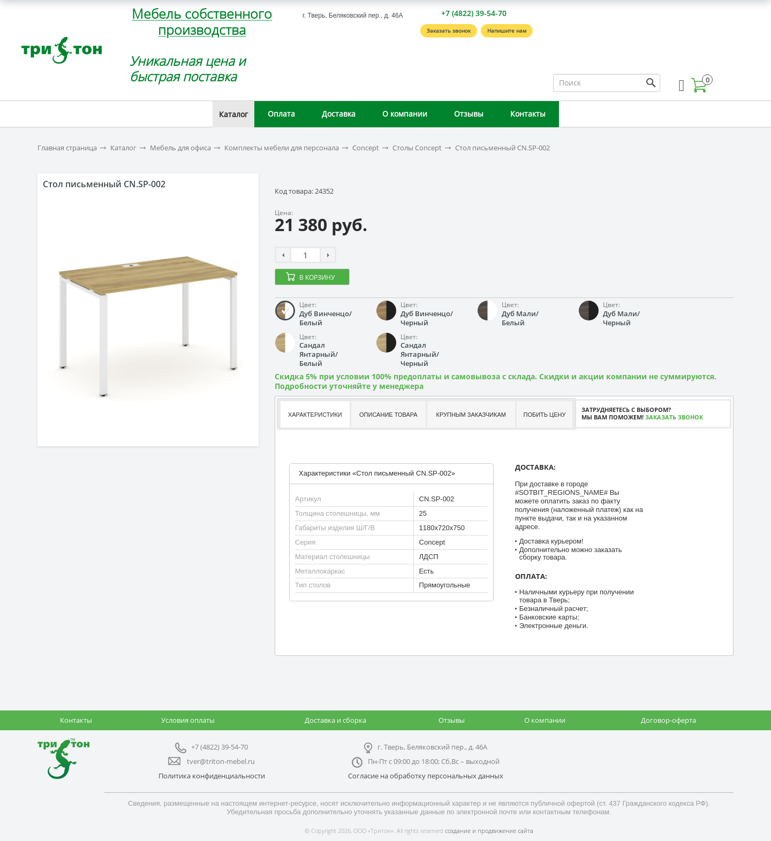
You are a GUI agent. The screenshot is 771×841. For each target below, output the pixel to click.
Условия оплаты (188, 720)
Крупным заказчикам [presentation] (470, 414)
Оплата (281, 114)
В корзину (317, 277)
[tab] (314, 414)
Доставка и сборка (335, 720)
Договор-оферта (668, 720)
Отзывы (468, 114)
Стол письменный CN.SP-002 (502, 147)
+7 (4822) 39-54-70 (474, 13)
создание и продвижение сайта (489, 831)
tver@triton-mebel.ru (221, 761)
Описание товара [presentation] (388, 414)
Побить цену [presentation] (545, 414)
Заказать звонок (449, 30)
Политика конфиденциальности (211, 776)
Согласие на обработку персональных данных (425, 776)
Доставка (339, 114)
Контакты (528, 114)
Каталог (233, 114)
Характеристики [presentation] (315, 414)
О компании (404, 114)
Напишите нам (506, 30)
